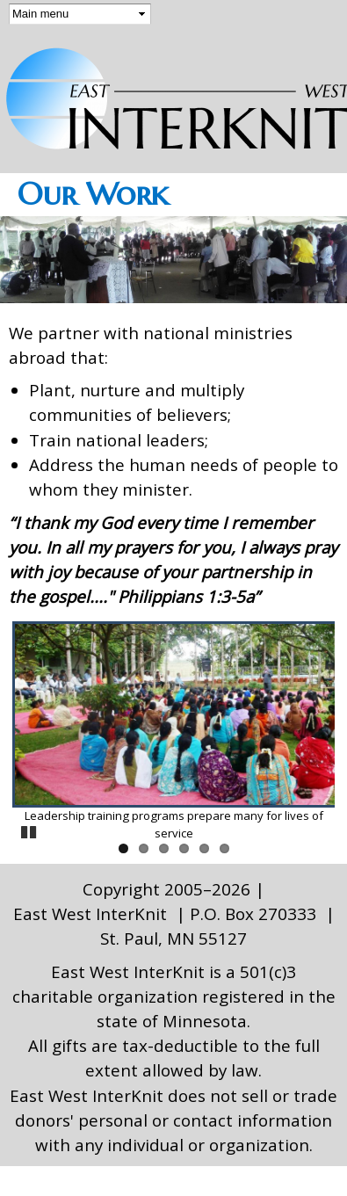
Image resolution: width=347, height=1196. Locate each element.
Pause (30, 829)
